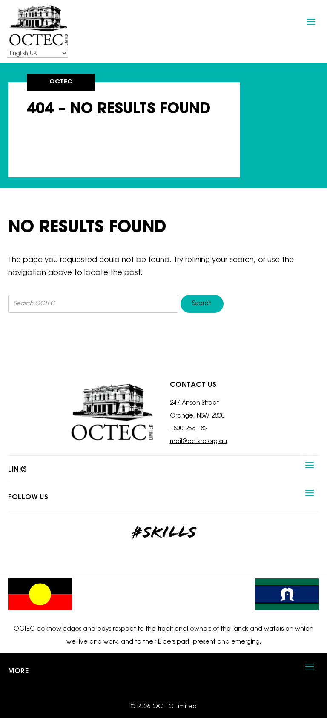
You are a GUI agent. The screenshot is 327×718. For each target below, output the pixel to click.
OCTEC (60, 82)
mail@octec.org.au (198, 442)
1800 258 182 (188, 429)
